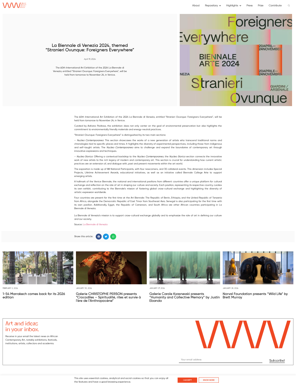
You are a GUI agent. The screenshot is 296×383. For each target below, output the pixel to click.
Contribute (275, 5)
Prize (260, 5)
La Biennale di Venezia (95, 224)
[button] (99, 237)
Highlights (233, 5)
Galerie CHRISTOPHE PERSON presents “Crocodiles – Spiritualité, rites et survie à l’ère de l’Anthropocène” (108, 297)
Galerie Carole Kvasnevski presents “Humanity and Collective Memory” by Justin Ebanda (184, 297)
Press (250, 5)
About (196, 5)
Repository (213, 5)
